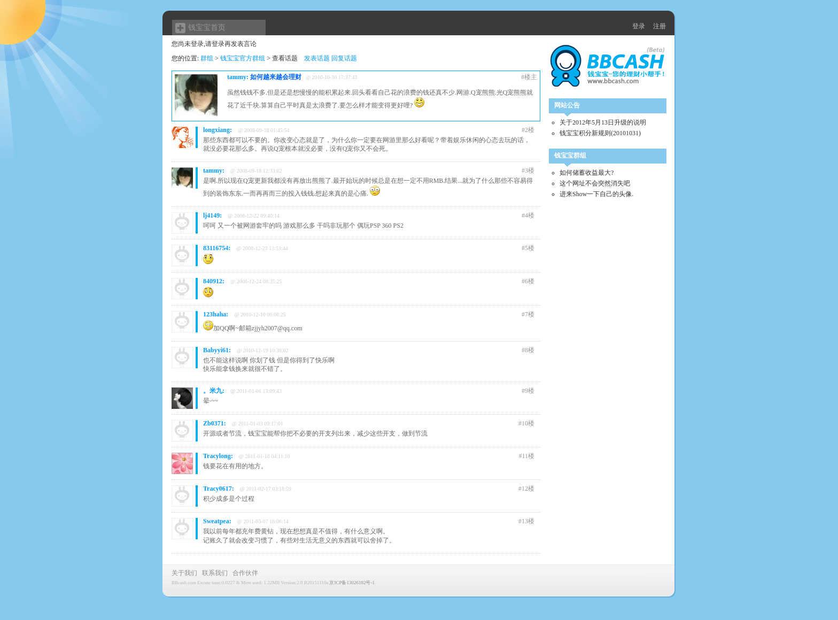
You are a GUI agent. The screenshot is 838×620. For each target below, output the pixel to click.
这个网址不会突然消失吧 (595, 183)
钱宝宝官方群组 (242, 58)
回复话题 (344, 58)
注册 (659, 26)
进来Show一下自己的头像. (596, 194)
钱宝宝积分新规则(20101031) (600, 133)
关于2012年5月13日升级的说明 (603, 122)
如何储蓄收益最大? (587, 172)
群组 (206, 58)
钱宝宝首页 (207, 28)
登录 (638, 26)
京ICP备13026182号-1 (352, 582)
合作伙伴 (245, 573)
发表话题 (317, 58)
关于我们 (184, 573)
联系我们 (215, 573)
